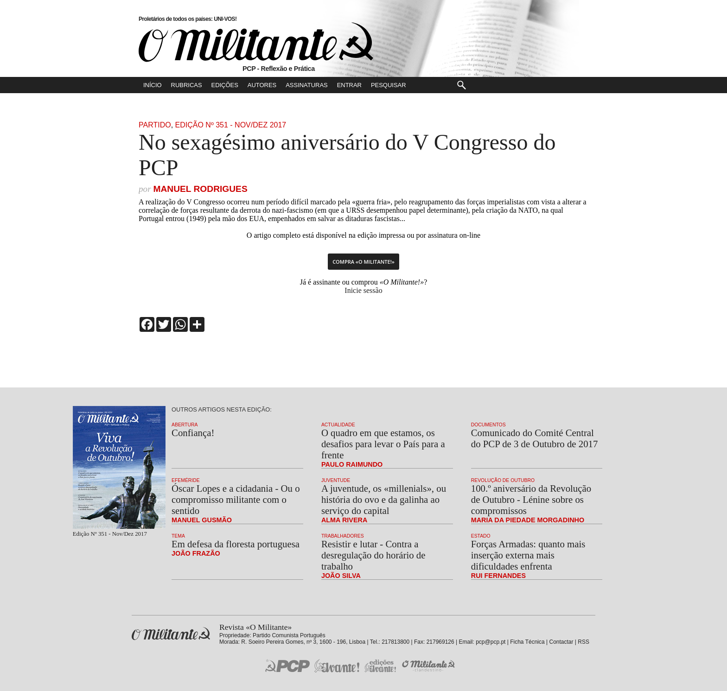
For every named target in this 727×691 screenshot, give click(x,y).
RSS (583, 642)
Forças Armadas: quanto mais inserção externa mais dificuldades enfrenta (528, 555)
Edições (224, 85)
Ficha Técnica (527, 642)
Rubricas (186, 85)
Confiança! (193, 432)
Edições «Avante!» (380, 665)
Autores (262, 85)
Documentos (488, 424)
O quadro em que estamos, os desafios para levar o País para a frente (383, 443)
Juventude (335, 480)
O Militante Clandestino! (429, 665)
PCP (287, 665)
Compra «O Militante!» (363, 261)
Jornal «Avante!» (336, 665)
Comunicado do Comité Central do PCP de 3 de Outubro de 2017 (534, 438)
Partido (155, 125)
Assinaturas (306, 85)
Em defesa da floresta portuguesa (236, 544)
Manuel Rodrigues (200, 189)
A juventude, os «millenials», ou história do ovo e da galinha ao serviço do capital (383, 499)
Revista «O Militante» (171, 633)
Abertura (185, 424)
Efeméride (186, 480)
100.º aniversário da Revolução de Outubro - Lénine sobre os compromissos (531, 499)
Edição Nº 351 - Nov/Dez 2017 (231, 125)
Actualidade (338, 424)
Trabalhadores (342, 536)
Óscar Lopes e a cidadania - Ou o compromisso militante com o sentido (236, 499)
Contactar (561, 642)
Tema (178, 536)
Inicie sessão (363, 290)
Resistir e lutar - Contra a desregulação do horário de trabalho (373, 555)
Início (152, 85)
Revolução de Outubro (503, 480)
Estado (481, 536)
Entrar (349, 85)
